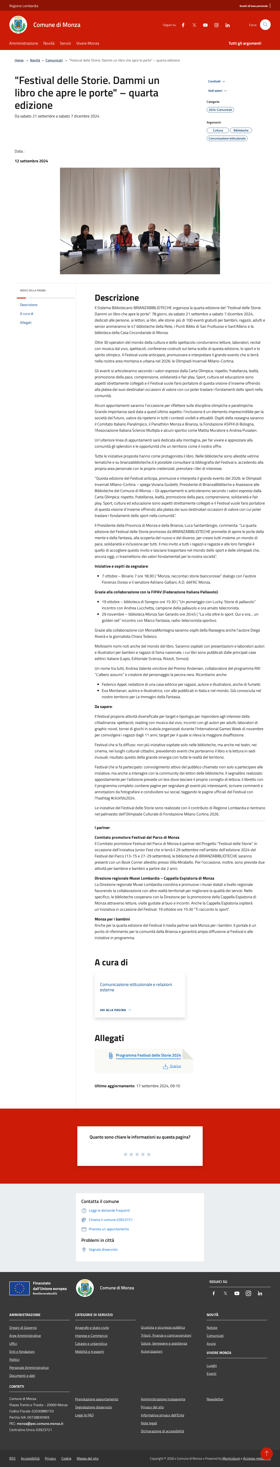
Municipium (231, 1458)
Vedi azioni (218, 90)
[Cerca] (265, 24)
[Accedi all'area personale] (254, 6)
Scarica (171, 1066)
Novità (35, 60)
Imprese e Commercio (91, 1335)
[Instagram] (214, 25)
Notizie (212, 1327)
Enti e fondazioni (22, 1351)
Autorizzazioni (151, 1351)
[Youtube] (203, 25)
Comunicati (54, 60)
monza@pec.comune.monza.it (40, 1423)
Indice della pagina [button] (33, 290)
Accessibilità (30, 1458)
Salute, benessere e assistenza (164, 1343)
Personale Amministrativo (29, 1367)
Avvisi (211, 1343)
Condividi (217, 81)
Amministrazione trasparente (163, 1399)
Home (19, 60)
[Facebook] (181, 25)
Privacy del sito (152, 1407)
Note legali (149, 1423)
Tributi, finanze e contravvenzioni (166, 1335)
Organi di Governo (23, 1327)
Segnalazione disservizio (93, 1407)
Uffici (13, 1343)
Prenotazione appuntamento (96, 1399)
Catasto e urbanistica (91, 1343)
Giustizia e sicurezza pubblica (163, 1327)
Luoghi (212, 1365)
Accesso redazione (257, 1458)
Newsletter (215, 1399)
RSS (12, 1458)
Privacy (50, 1458)
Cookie (66, 1458)
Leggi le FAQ (84, 1415)
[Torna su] (266, 1453)
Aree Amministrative (25, 1335)
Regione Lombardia (23, 5)
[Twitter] (192, 25)
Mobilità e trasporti (89, 1351)
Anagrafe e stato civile (92, 1327)
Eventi (211, 1373)
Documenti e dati (22, 1375)
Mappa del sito (87, 1458)
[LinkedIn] (225, 25)
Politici (14, 1359)
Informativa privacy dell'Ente (162, 1415)
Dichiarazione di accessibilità (162, 1431)
